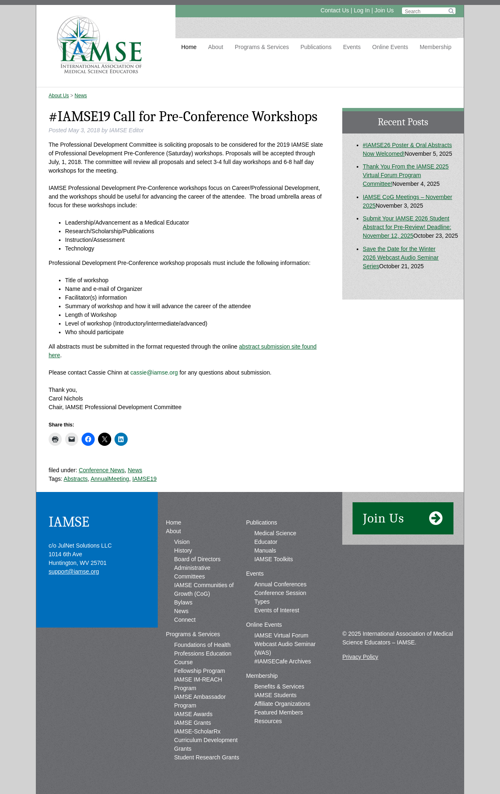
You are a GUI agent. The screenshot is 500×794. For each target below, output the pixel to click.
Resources (268, 721)
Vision (182, 542)
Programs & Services (262, 47)
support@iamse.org (74, 571)
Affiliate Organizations (282, 703)
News (81, 95)
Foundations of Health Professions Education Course (202, 653)
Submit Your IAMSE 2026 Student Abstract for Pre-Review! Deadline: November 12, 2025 (407, 227)
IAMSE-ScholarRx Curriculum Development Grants (206, 740)
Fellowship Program (199, 671)
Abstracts (76, 478)
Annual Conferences (280, 584)
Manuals (265, 550)
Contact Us (334, 10)
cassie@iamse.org (154, 372)
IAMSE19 (144, 478)
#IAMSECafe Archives (282, 661)
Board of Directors (197, 559)
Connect (185, 619)
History (183, 550)
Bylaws (183, 602)
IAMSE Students (275, 695)
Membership (435, 47)
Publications (316, 47)
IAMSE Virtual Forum (281, 635)
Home (188, 47)
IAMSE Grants (192, 722)
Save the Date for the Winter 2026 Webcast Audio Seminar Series (401, 257)
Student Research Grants (206, 757)
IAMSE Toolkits (273, 559)
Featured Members (278, 712)
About (215, 47)
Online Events (390, 47)
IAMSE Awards (193, 714)
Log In (362, 10)
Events (352, 47)
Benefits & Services (279, 686)
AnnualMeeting (110, 478)
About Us (59, 95)
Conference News (101, 470)
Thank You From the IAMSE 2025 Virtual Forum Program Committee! (406, 175)
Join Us (384, 10)
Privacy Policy (360, 656)
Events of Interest (276, 610)
